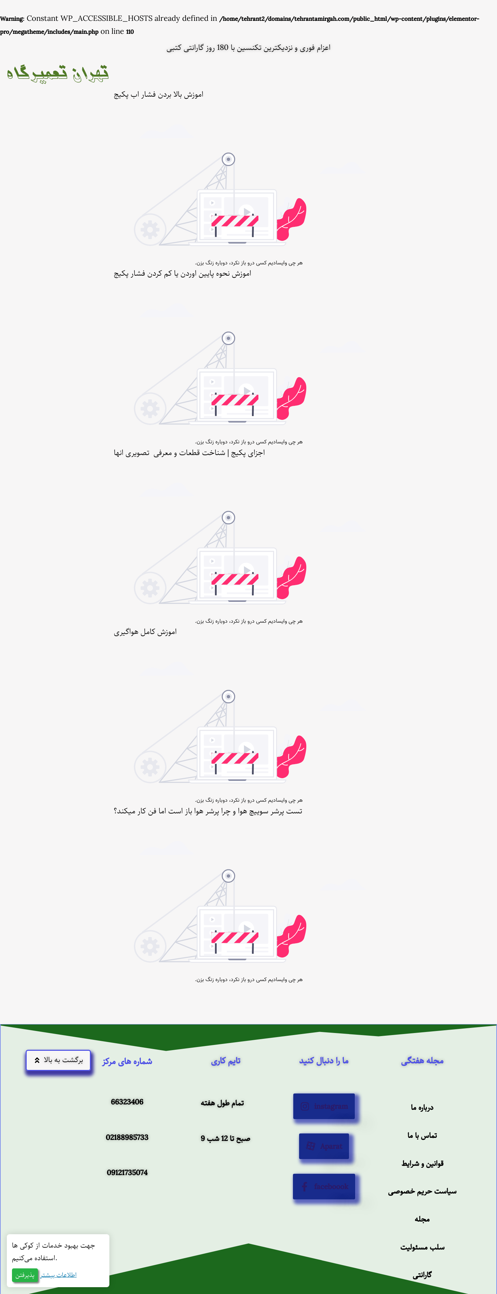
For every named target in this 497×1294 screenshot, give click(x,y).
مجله (422, 1218)
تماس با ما (422, 1134)
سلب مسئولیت (422, 1246)
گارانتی (422, 1274)
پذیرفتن (25, 1275)
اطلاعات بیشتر (58, 1275)
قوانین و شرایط (422, 1162)
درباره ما (422, 1106)
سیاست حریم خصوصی (422, 1190)
